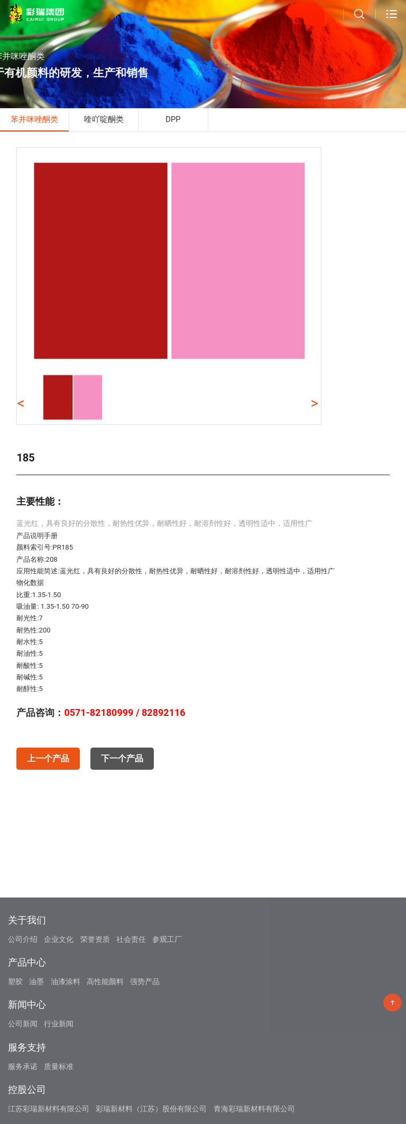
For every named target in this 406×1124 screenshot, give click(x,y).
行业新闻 (58, 1075)
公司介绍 (23, 990)
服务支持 (27, 1098)
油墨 (36, 1032)
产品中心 (27, 1013)
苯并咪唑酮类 (34, 119)
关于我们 (27, 971)
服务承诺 (23, 1117)
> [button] (314, 403)
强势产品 (145, 1032)
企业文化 (58, 990)
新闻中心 (27, 1056)
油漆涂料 (65, 1032)
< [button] (20, 403)
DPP (172, 119)
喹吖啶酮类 (104, 119)
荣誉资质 (95, 990)
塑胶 (15, 1032)
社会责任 (131, 990)
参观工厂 (167, 990)
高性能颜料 (105, 1032)
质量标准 (58, 1117)
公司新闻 (23, 1075)
